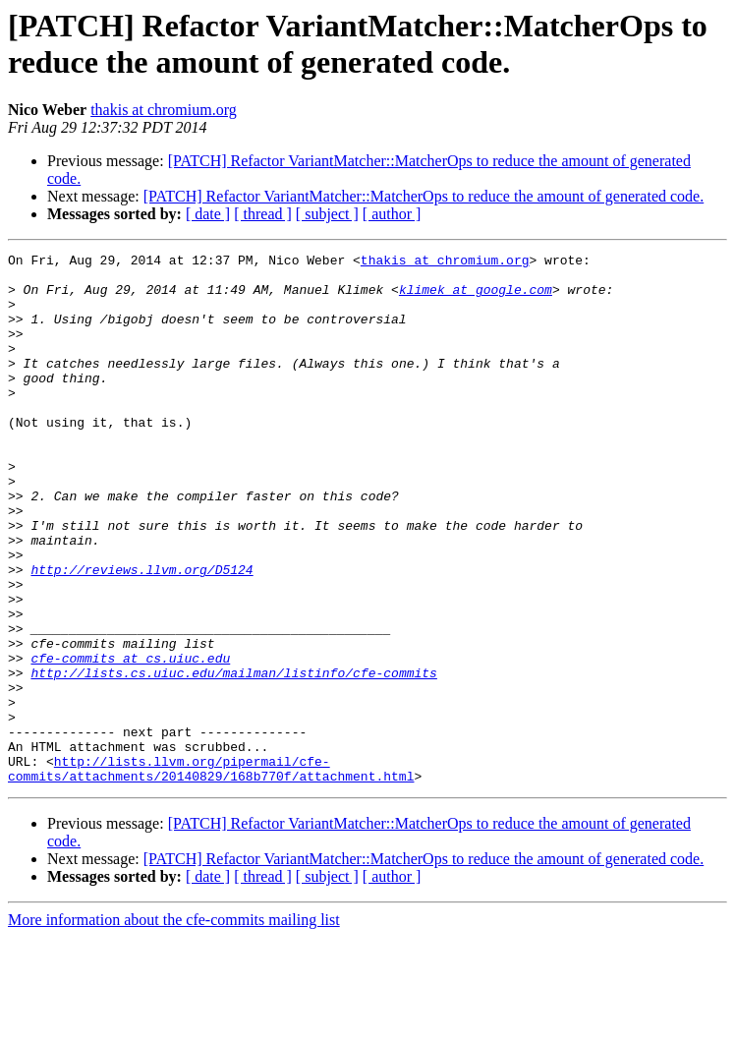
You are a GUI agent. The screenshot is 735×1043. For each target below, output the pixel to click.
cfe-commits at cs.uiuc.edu (130, 740)
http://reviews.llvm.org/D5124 (141, 634)
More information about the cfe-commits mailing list (174, 1025)
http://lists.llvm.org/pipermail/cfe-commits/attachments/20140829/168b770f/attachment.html (211, 873)
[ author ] (392, 213)
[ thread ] (263, 213)
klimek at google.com (475, 298)
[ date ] (208, 213)
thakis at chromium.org (163, 109)
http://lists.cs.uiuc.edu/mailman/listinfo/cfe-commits (233, 758)
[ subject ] (327, 213)
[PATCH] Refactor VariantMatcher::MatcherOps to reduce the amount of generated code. (423, 196)
